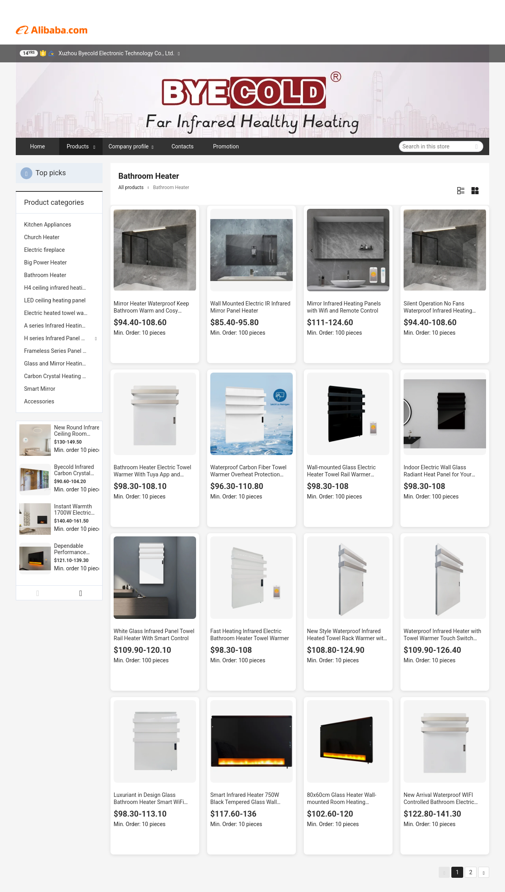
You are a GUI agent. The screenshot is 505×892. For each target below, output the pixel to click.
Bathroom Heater (45, 275)
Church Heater (41, 237)
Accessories (39, 401)
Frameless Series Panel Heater (59, 351)
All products (131, 187)
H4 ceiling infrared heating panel (59, 288)
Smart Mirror (39, 389)
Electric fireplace (44, 250)
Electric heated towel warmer (59, 313)
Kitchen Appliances (47, 224)
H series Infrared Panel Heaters (59, 338)
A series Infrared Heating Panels (59, 325)
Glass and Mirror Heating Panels (59, 363)
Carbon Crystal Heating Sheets (59, 376)
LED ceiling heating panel (55, 300)
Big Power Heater (45, 262)
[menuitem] (59, 224)
